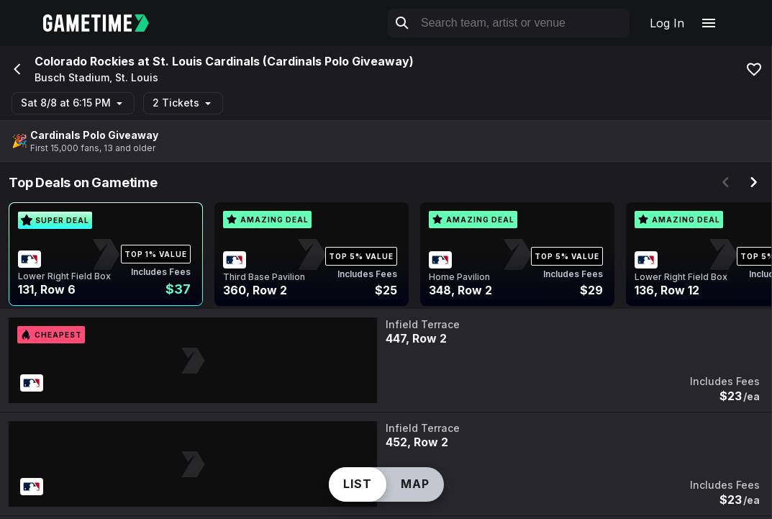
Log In (667, 23)
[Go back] (16, 69)
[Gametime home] (104, 23)
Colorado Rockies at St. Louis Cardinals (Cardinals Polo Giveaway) (224, 61)
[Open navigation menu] (709, 23)
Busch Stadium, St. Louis (96, 78)
